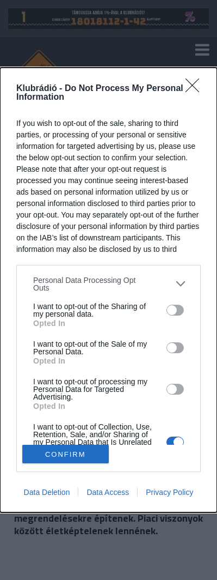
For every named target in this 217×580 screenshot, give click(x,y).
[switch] (175, 310)
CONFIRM (65, 454)
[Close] (195, 88)
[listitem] (108, 284)
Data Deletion (47, 492)
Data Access (107, 492)
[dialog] (108, 290)
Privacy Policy (169, 492)
